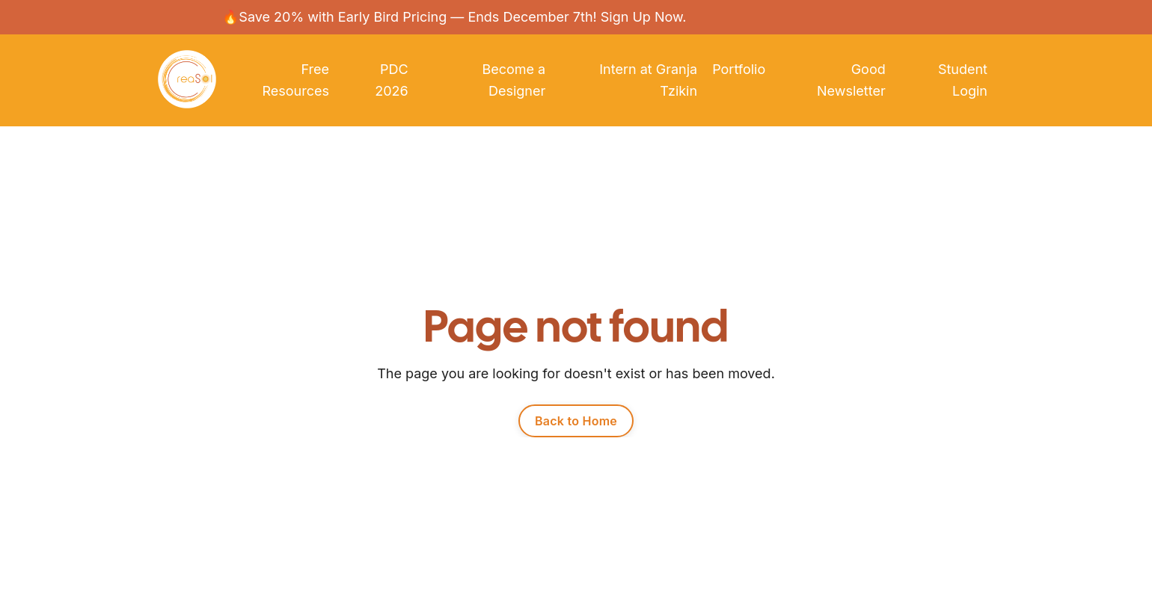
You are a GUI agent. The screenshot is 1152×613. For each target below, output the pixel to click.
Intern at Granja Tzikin (648, 80)
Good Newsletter (851, 80)
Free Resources (295, 80)
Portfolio (738, 69)
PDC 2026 (391, 80)
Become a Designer (513, 80)
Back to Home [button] (576, 420)
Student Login (962, 80)
